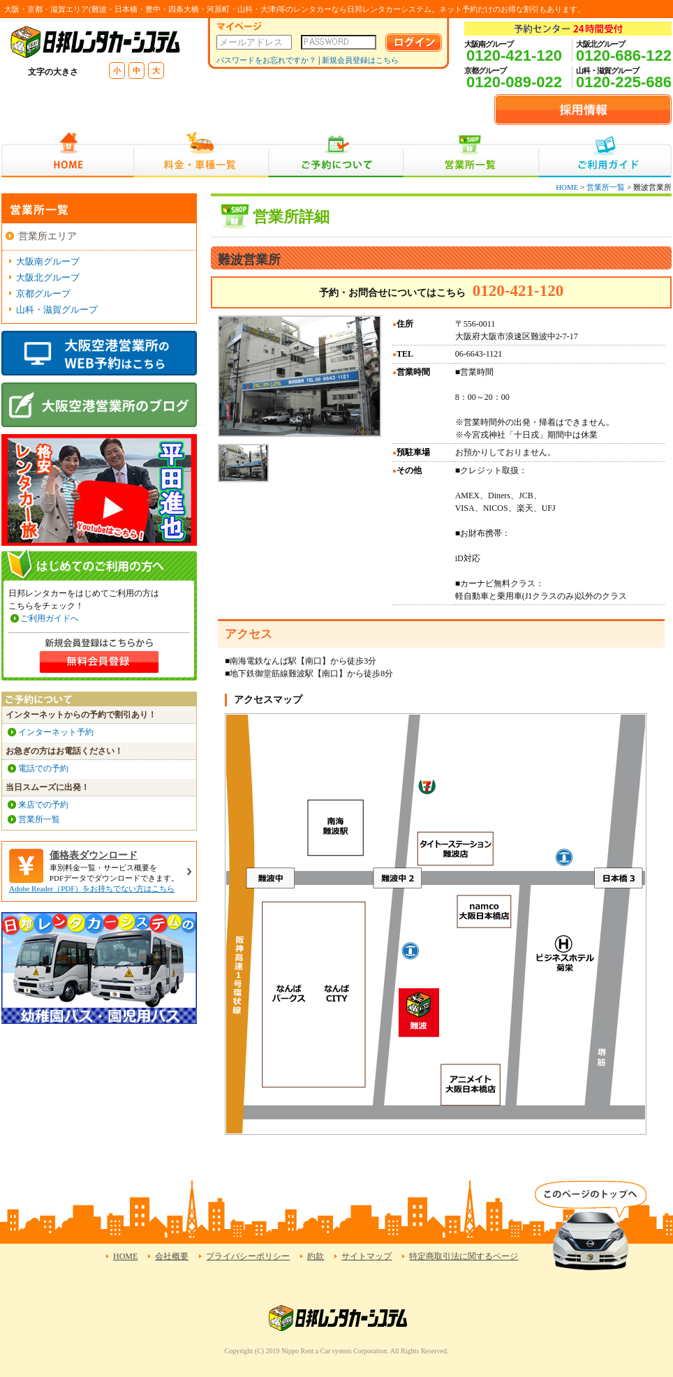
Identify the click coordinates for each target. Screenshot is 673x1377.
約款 (315, 1256)
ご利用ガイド (605, 154)
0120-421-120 (514, 55)
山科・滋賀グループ (57, 309)
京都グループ (43, 293)
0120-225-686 (624, 82)
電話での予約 (43, 768)
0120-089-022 (514, 82)
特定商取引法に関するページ (463, 1256)
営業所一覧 (471, 154)
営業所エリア (47, 236)
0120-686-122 (624, 55)
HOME (67, 154)
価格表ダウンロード (94, 855)
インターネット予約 (56, 732)
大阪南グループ (48, 261)
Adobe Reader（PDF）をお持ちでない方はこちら (92, 888)
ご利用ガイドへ (49, 618)
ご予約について (336, 154)
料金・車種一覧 (201, 154)
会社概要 (171, 1256)
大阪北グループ (48, 277)
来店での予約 (43, 805)
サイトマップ (366, 1256)
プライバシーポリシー (248, 1256)
